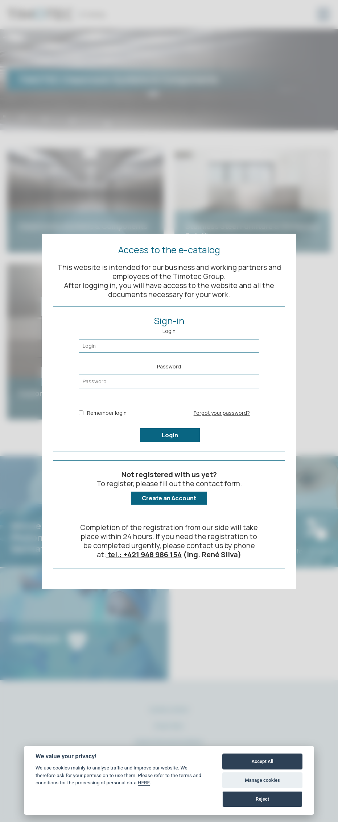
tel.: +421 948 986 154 (144, 554)
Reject (262, 799)
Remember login (103, 412)
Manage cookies (262, 780)
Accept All (262, 761)
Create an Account (169, 498)
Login (169, 340)
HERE (144, 782)
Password (169, 375)
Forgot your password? (222, 412)
